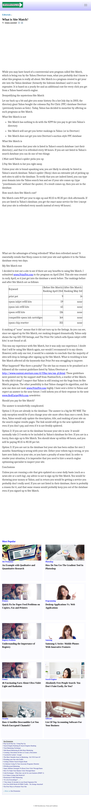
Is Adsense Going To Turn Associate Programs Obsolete (21, 764)
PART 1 (40, 773)
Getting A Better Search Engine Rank (15, 761)
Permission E (8, 777)
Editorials (6, 15)
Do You (67, 686)
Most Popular (9, 541)
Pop (11, 743)
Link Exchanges (9, 773)
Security (5, 719)
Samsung (49, 640)
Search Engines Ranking (28, 746)
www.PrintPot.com (23, 274)
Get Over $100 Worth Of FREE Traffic (16, 784)
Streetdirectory (41, 806)
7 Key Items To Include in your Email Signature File (20, 782)
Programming (51, 601)
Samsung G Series (54, 643)
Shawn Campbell (11, 23)
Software (49, 719)
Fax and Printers (19, 608)
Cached (13, 755)
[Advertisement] (25, 47)
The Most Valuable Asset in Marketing (16, 757)
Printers (5, 601)
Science (5, 679)
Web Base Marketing (26, 750)
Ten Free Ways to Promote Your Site (15, 786)
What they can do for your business (26, 773)
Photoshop (49, 562)
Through (28, 771)
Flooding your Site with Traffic (13, 759)
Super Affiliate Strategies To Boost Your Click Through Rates (23, 768)
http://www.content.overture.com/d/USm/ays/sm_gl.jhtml (33, 373)
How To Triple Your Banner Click (14, 771)
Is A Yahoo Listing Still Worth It (14, 775)
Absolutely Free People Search (60, 683)
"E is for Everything (10, 780)
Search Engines (51, 679)
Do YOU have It (34, 757)
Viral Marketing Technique (12, 748)
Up (14, 743)
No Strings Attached (36, 784)
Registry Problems (9, 640)
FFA (5, 766)
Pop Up (6, 743)
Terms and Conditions (52, 806)
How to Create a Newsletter (28, 752)
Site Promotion (7, 562)
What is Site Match (14, 19)
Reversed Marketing (13, 766)
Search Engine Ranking (11, 746)
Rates (33, 771)
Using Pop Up (21, 743)
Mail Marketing (17, 777)
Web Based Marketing (11, 750)
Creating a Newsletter (10, 752)
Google (19, 755)
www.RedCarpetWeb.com (15, 395)
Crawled (6, 755)
